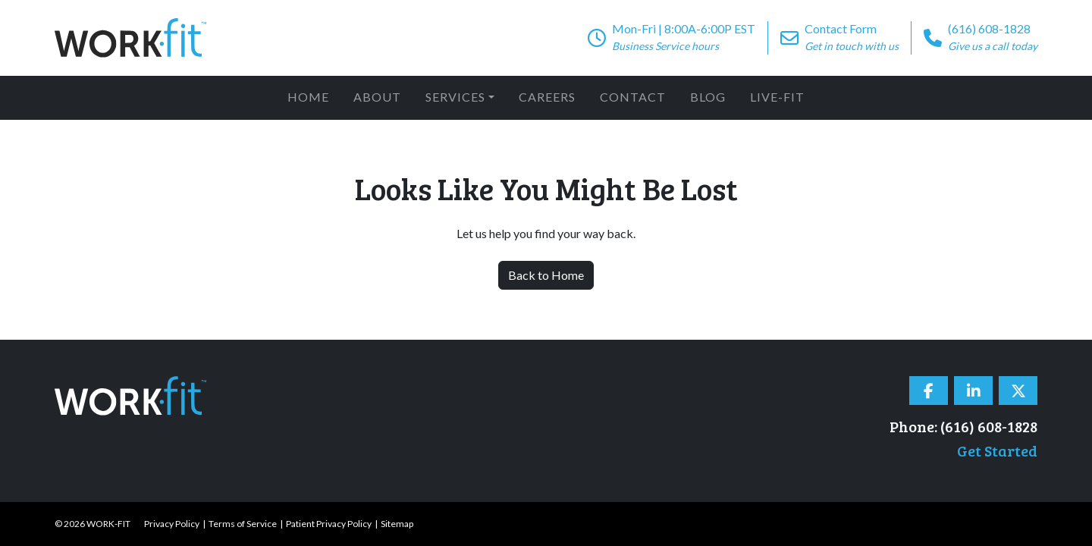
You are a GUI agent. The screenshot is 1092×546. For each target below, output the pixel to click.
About (377, 96)
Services (455, 96)
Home (308, 96)
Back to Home (546, 275)
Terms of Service (243, 523)
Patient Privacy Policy (329, 523)
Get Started (997, 450)
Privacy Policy (171, 523)
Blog (708, 96)
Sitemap (397, 523)
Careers (547, 96)
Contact (633, 96)
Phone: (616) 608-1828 (963, 426)
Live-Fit (777, 96)
